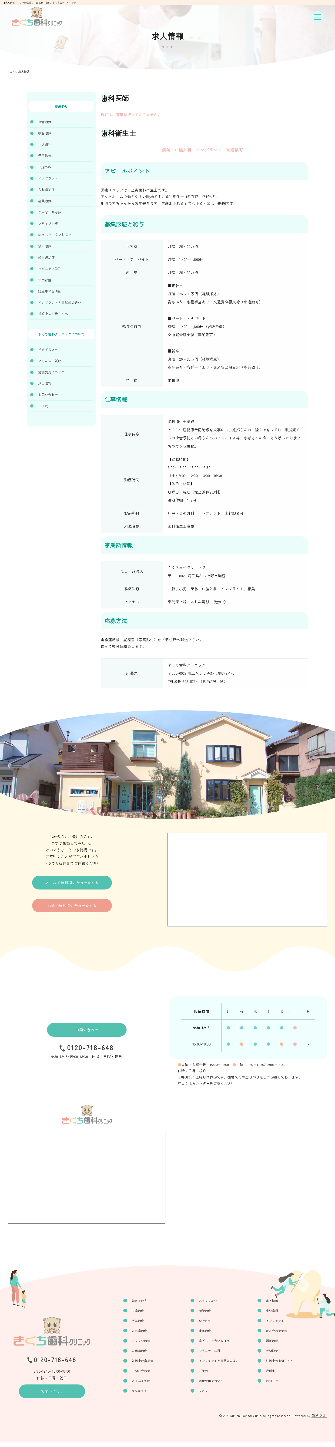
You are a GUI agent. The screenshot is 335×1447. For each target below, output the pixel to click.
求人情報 (44, 383)
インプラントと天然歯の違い (59, 302)
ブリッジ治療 (48, 223)
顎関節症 (44, 280)
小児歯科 (44, 144)
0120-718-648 (90, 1048)
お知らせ (274, 1384)
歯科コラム (146, 1395)
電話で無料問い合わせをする (72, 909)
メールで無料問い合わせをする (71, 884)
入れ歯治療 (46, 189)
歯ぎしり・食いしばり (54, 234)
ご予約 (43, 406)
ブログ (208, 1395)
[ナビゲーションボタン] (317, 17)
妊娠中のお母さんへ (53, 313)
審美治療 (44, 201)
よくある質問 (148, 1384)
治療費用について (51, 372)
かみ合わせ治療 (49, 212)
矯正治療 (44, 246)
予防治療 (44, 155)
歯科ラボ (319, 1420)
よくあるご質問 (49, 360)
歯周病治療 (46, 257)
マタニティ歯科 (49, 268)
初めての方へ (48, 349)
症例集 (273, 1374)
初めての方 (146, 1300)
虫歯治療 (44, 121)
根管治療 (44, 133)
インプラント (48, 178)
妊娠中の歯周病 (49, 291)
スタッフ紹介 (213, 1300)
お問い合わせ (48, 394)
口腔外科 (44, 167)
